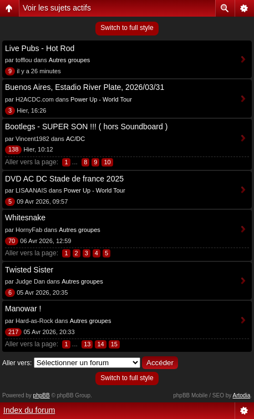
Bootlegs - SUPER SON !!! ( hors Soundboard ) (86, 126)
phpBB (41, 395)
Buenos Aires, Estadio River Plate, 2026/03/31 (84, 87)
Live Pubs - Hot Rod (39, 48)
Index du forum (29, 410)
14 (100, 344)
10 (107, 162)
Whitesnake (25, 217)
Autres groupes (69, 60)
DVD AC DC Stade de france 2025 (64, 178)
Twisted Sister (29, 269)
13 (87, 344)
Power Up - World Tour (101, 99)
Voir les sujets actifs (57, 7)
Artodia (242, 395)
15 (114, 344)
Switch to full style (126, 28)
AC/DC (75, 138)
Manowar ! (23, 308)
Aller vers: (17, 363)
